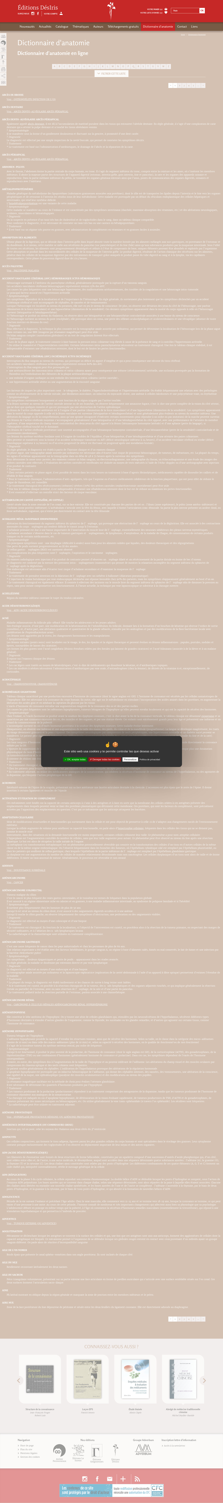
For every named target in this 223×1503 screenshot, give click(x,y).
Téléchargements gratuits (123, 26)
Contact (182, 26)
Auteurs (98, 26)
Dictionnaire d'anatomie (158, 26)
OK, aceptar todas (75, 759)
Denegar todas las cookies (104, 759)
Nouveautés (27, 26)
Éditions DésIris (38, 7)
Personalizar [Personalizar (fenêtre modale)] (130, 759)
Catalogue (62, 26)
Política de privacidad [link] (150, 759)
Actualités (45, 26)
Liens (194, 26)
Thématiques (81, 26)
